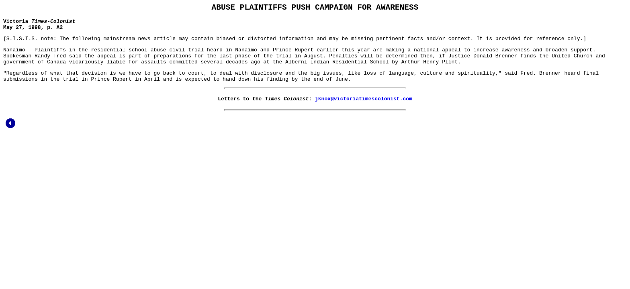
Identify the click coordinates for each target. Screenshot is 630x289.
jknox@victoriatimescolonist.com (363, 111)
